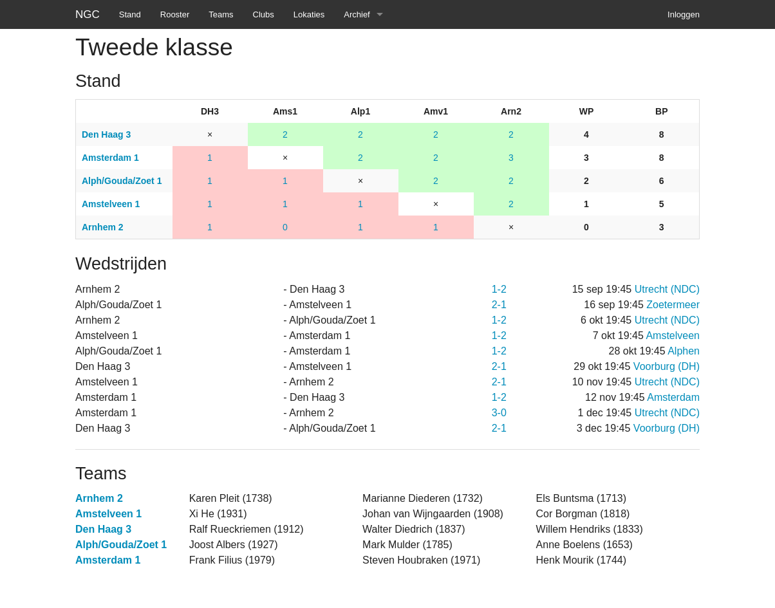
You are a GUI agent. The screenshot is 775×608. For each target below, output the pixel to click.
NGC (87, 14)
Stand (130, 14)
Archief (356, 14)
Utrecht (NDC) (667, 289)
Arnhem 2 (99, 498)
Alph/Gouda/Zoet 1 (121, 544)
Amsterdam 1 (107, 560)
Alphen (684, 350)
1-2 (499, 289)
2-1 (499, 304)
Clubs (263, 14)
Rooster (175, 14)
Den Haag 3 (103, 529)
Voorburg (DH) (666, 366)
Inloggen (684, 14)
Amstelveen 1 (108, 513)
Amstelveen (673, 335)
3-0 (499, 412)
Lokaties (309, 14)
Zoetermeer (673, 304)
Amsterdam (673, 397)
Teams (221, 14)
